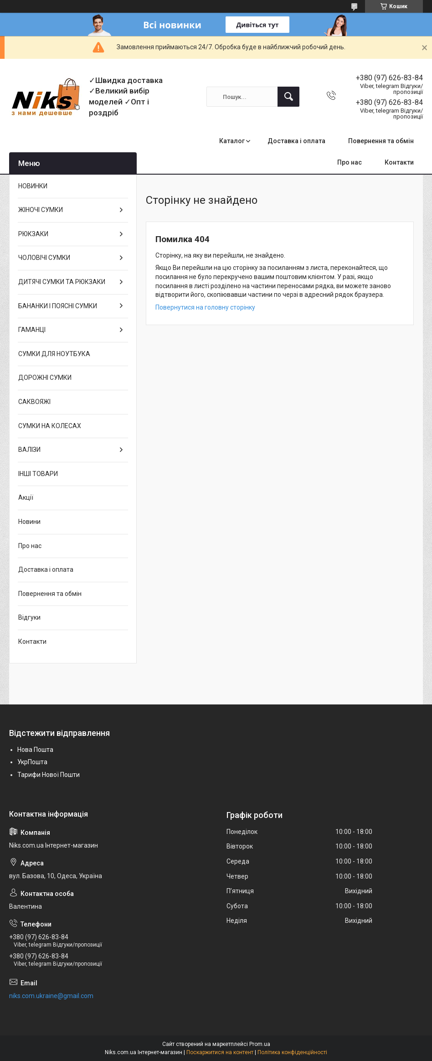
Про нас (349, 162)
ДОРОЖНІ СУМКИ (45, 377)
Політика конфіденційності (292, 1052)
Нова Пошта (35, 749)
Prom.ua (259, 1044)
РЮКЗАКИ (33, 234)
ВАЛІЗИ (29, 449)
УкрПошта (32, 762)
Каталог (232, 141)
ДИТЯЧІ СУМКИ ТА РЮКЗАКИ (61, 281)
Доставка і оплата (296, 141)
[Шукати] (288, 97)
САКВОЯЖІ (34, 401)
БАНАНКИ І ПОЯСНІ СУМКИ (57, 306)
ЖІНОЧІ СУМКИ (40, 209)
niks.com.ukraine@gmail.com (51, 995)
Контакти (399, 162)
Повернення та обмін (381, 141)
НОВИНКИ (32, 186)
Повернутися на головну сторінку (205, 307)
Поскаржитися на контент (219, 1052)
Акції (25, 497)
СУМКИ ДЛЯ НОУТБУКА (54, 353)
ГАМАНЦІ (32, 329)
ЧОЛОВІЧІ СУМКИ (44, 257)
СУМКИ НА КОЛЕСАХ (49, 426)
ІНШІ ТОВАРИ (38, 473)
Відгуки (29, 617)
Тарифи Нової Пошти (48, 774)
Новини (29, 521)
